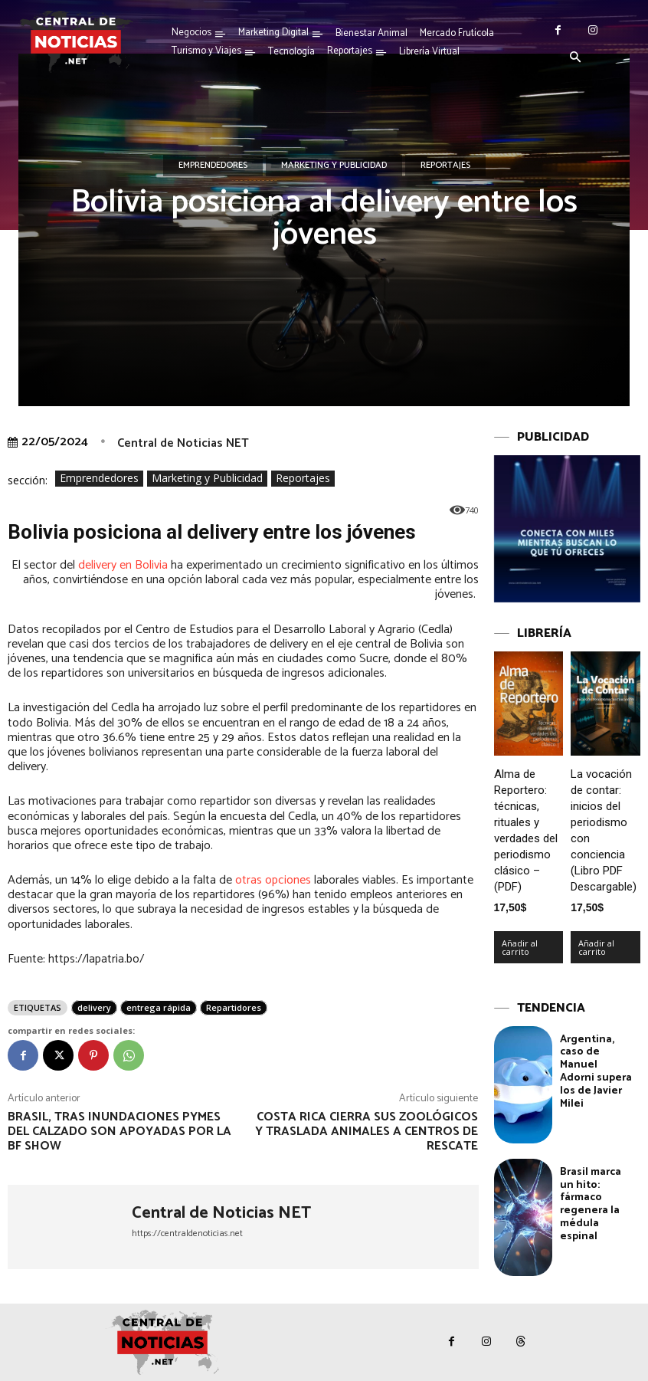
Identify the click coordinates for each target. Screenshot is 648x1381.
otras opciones (273, 880)
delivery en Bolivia (123, 565)
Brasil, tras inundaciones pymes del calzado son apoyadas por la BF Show (119, 1131)
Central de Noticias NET (183, 443)
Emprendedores (213, 165)
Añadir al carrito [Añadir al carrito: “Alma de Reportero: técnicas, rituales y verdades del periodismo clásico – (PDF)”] (520, 946)
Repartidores (233, 1007)
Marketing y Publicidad (334, 165)
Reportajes (445, 165)
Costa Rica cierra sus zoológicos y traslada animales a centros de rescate (366, 1131)
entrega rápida (158, 1007)
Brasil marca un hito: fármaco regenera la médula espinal (590, 1204)
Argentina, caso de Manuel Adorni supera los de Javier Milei (596, 1071)
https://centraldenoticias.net (187, 1233)
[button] (575, 58)
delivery (94, 1007)
